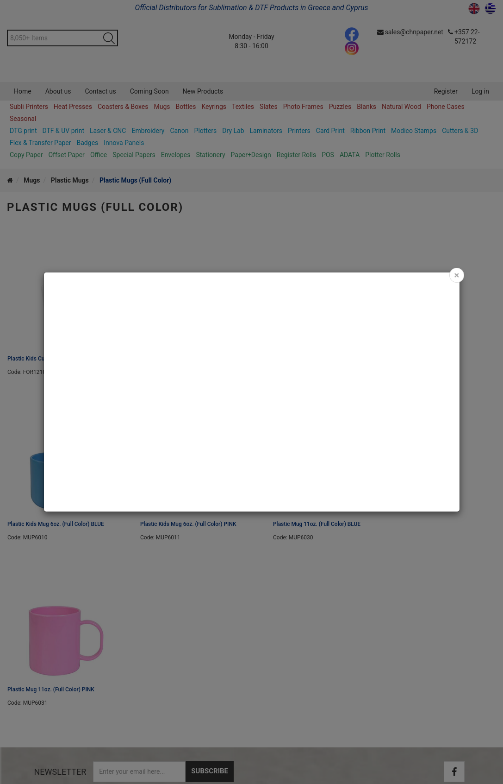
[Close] (456, 275)
